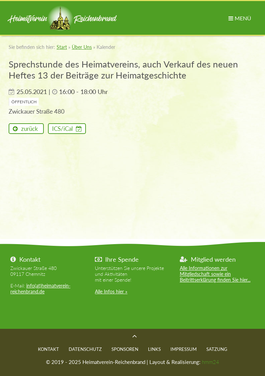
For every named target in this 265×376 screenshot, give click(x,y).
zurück (29, 128)
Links (154, 349)
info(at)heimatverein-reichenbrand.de (40, 288)
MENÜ (239, 18)
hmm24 (210, 362)
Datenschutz (85, 349)
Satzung (216, 349)
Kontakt (48, 349)
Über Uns (82, 47)
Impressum (183, 349)
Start (62, 47)
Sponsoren (124, 349)
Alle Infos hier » (111, 291)
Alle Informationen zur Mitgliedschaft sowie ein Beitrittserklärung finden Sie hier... (215, 274)
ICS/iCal (63, 128)
